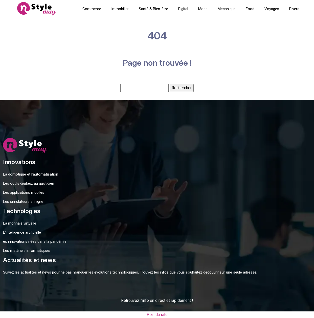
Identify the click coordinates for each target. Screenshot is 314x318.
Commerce (91, 9)
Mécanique (227, 9)
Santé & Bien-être (153, 9)
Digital (183, 9)
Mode (203, 9)
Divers (294, 9)
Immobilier (120, 9)
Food (250, 9)
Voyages (271, 9)
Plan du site (157, 314)
